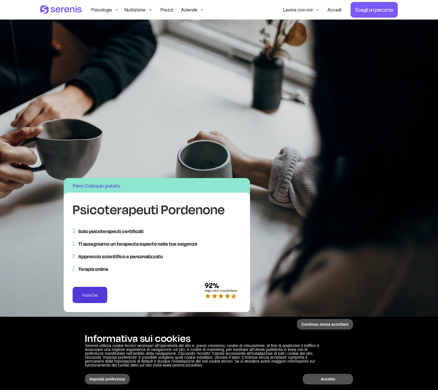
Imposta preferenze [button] (107, 379)
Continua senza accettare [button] (325, 324)
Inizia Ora (89, 295)
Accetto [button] (328, 379)
